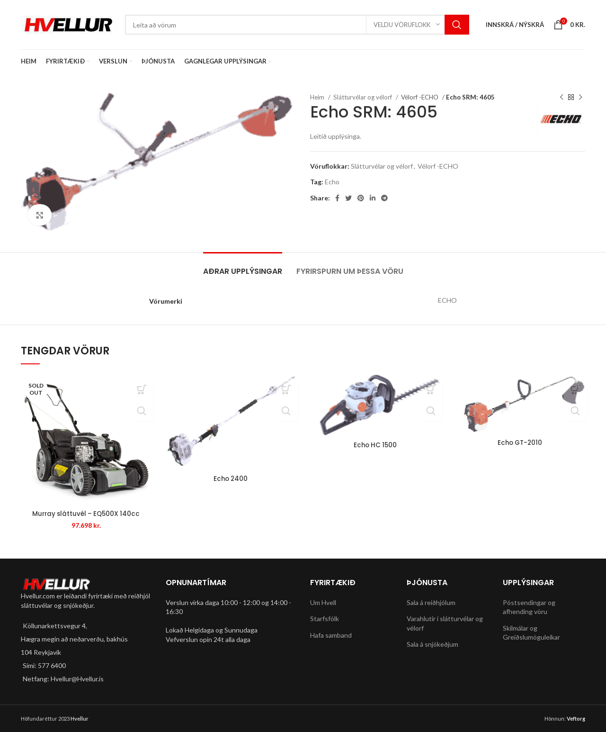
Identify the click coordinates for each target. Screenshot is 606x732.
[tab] (242, 266)
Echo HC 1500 (375, 445)
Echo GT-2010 (520, 442)
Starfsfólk (324, 619)
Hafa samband (331, 635)
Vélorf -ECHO (420, 97)
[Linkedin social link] (372, 198)
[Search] (297, 25)
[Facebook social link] (337, 198)
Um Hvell (323, 602)
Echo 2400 (231, 478)
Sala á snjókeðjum (432, 644)
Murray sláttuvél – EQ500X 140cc (86, 513)
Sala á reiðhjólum (431, 602)
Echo (332, 182)
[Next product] (580, 97)
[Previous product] (561, 97)
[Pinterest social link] (361, 198)
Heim (318, 97)
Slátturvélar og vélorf (363, 97)
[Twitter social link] (348, 198)
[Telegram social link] (384, 198)
